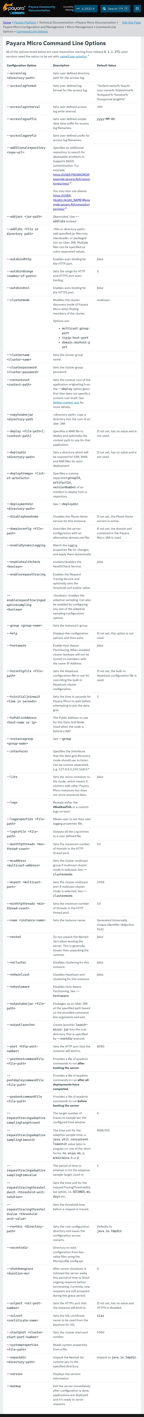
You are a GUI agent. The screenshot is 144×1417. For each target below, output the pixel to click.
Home (7, 22)
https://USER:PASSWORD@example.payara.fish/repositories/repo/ (71, 179)
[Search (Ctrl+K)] (115, 8)
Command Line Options (32, 31)
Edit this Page (131, 22)
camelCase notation (73, 56)
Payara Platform (25, 22)
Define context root (66, 402)
